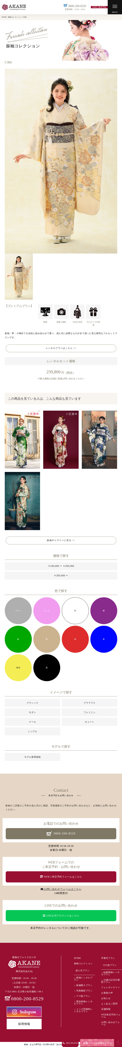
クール (32, 722)
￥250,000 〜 (61, 575)
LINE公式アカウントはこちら (61, 915)
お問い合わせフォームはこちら (61, 889)
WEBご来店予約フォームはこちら (61, 876)
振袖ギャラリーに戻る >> (61, 540)
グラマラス (89, 702)
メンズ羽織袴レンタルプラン (83, 1010)
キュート (89, 722)
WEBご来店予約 (99, 7)
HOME (77, 958)
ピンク (47, 611)
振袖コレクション (83, 963)
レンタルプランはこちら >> (61, 348)
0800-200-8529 (75, 7)
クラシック (32, 702)
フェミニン (89, 712)
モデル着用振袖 (32, 757)
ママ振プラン (83, 996)
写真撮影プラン (84, 990)
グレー (18, 611)
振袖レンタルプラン (83, 978)
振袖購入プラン (84, 985)
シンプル (32, 731)
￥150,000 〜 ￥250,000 (61, 566)
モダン (32, 712)
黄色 (18, 668)
